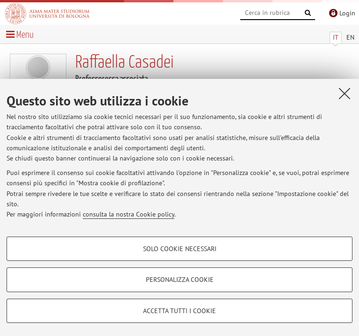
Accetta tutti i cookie (179, 311)
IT (335, 37)
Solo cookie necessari (179, 249)
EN (350, 37)
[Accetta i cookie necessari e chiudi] (344, 93)
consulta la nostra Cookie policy (128, 214)
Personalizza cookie (180, 279)
